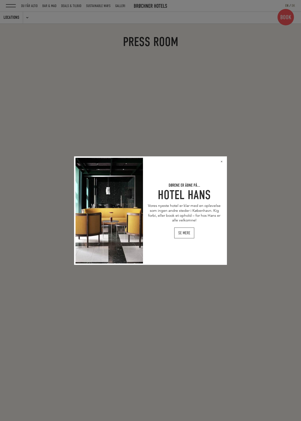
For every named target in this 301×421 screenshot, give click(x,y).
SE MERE (185, 234)
